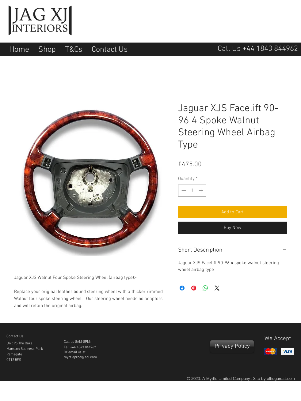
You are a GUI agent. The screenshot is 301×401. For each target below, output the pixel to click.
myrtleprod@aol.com (80, 357)
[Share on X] (217, 288)
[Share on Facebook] (182, 288)
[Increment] (201, 190)
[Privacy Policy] (232, 346)
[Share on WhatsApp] (205, 288)
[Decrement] (183, 190)
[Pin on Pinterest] (193, 288)
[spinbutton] (192, 190)
